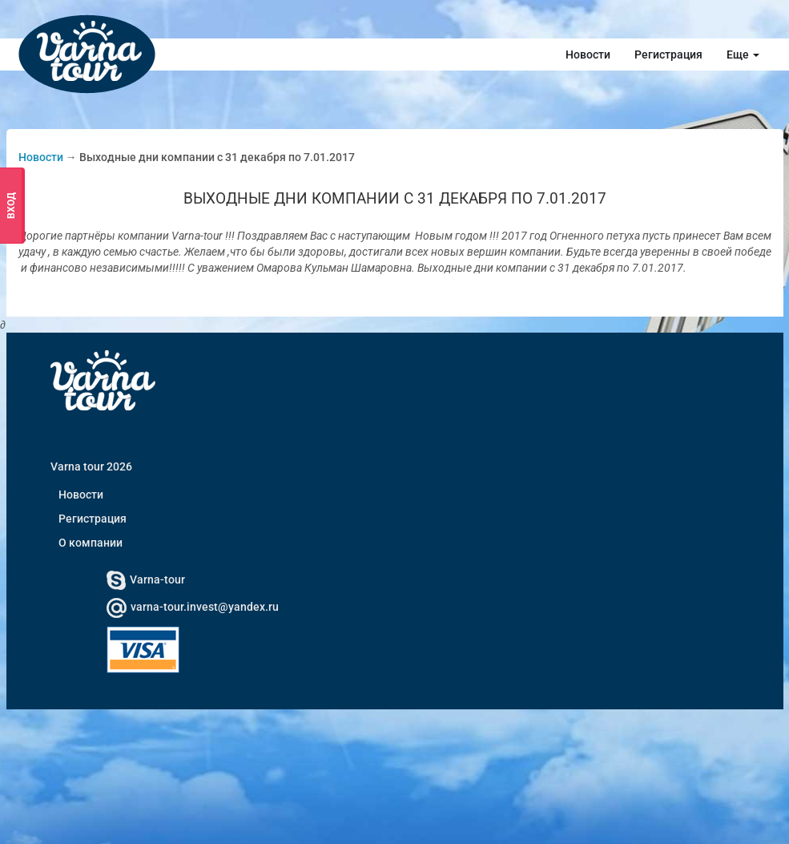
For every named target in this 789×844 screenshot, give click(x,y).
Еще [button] (743, 54)
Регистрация (668, 54)
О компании (90, 542)
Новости (588, 54)
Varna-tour (146, 579)
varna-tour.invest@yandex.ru (193, 606)
